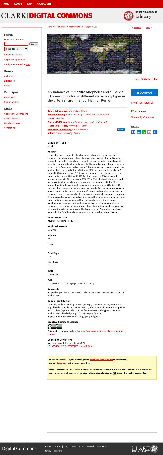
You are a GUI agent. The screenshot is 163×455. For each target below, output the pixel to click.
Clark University (12, 118)
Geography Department (16, 114)
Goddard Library (12, 123)
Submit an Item (11, 102)
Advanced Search (13, 54)
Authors (8, 85)
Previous (137, 27)
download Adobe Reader (101, 359)
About (57, 446)
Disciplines (9, 81)
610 (95, 26)
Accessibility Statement (97, 446)
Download (144, 92)
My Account (77, 446)
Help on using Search (14, 59)
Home (49, 26)
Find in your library (142, 102)
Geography (86, 26)
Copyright (58, 451)
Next (148, 27)
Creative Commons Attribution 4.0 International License (85, 333)
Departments (74, 26)
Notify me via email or (17, 64)
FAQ (66, 446)
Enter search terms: (14, 39)
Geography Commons (142, 117)
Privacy (48, 451)
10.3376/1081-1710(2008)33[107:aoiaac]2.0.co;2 (71, 346)
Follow (121, 129)
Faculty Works (60, 26)
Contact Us (9, 128)
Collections (9, 76)
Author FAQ (9, 97)
